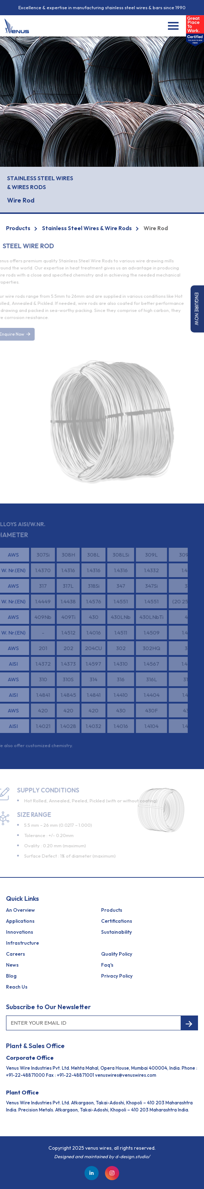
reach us (17, 987)
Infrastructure (22, 943)
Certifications (116, 921)
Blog (11, 976)
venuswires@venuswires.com (125, 1075)
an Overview (20, 910)
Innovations (19, 932)
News (12, 965)
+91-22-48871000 (25, 1075)
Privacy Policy (117, 976)
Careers (15, 954)
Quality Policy (116, 954)
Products (18, 228)
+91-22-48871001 (75, 1075)
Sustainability (116, 932)
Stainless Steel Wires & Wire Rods (87, 228)
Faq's (107, 965)
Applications (20, 921)
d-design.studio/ (132, 1156)
